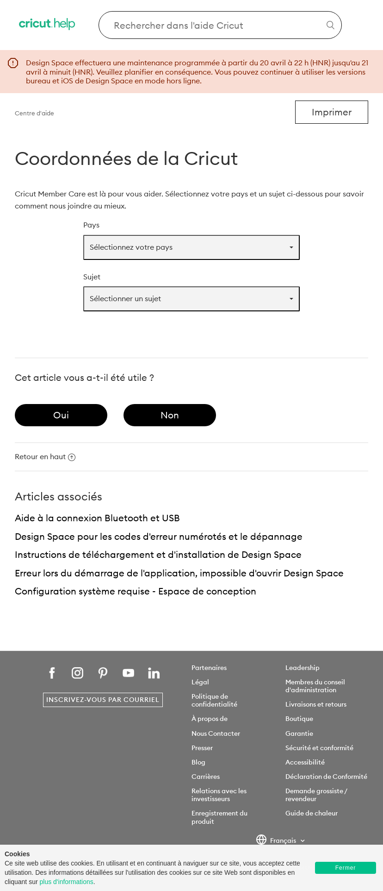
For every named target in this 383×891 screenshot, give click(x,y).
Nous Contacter (216, 733)
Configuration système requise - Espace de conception (135, 591)
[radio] (61, 415)
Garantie (299, 733)
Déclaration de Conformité (326, 776)
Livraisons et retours (315, 704)
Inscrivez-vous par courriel (103, 699)
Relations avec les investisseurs (219, 795)
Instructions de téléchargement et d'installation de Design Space (158, 554)
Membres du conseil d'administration (315, 686)
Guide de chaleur (311, 813)
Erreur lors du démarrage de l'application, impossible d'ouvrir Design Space (179, 573)
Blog (198, 762)
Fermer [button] (345, 868)
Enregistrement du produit (219, 817)
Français (277, 841)
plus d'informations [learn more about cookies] (66, 881)
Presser (202, 748)
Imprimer (332, 112)
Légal (200, 682)
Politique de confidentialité (214, 700)
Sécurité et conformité (319, 748)
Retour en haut (45, 456)
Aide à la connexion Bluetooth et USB (97, 518)
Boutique (299, 718)
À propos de (210, 718)
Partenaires (209, 668)
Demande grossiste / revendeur (316, 795)
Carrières (206, 776)
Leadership (302, 668)
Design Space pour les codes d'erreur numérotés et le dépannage (159, 536)
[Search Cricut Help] (220, 25)
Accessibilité (305, 762)
